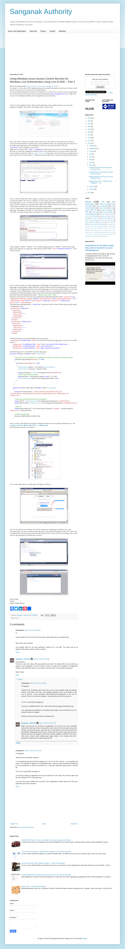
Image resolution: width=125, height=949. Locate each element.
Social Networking (91, 214)
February (92, 186)
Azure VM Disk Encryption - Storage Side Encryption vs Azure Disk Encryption (46, 852)
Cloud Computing (105, 204)
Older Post (74, 824)
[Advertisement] (62, 53)
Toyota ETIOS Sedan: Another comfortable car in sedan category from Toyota (46, 840)
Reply (17, 652)
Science (87, 222)
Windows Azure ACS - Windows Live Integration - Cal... (100, 182)
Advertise (62, 31)
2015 (89, 135)
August (91, 151)
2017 (89, 132)
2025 (89, 118)
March (91, 165)
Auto (111, 218)
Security (110, 214)
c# (111, 208)
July (90, 154)
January (92, 189)
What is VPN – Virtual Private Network (33, 886)
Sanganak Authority (41, 12)
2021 (89, 124)
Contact (52, 31)
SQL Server (102, 214)
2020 (89, 126)
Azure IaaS (103, 208)
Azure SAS (101, 222)
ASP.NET (105, 218)
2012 (89, 143)
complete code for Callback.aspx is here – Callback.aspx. (29, 425)
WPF (86, 212)
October (92, 145)
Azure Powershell (102, 206)
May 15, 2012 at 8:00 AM (32, 630)
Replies (20, 679)
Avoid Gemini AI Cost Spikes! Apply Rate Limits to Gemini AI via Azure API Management (99, 248)
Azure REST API (91, 210)
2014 (89, 137)
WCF (93, 222)
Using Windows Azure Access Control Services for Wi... (101, 173)
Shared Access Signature (106, 234)
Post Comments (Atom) (26, 827)
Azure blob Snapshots (97, 228)
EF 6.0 (107, 228)
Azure (17, 618)
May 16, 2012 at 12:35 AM (33, 750)
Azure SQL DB (111, 222)
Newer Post (14, 824)
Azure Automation (107, 210)
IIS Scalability (95, 232)
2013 (89, 140)
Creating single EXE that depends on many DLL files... (100, 168)
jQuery (104, 236)
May (90, 159)
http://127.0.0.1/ (40, 153)
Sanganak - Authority (23, 659)
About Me (33, 31)
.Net (102, 202)
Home (44, 824)
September (93, 148)
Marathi (103, 232)
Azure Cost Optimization (17, 31)
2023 (89, 121)
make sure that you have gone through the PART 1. (43, 86)
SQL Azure (93, 234)
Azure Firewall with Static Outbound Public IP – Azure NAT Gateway (43, 863)
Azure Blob (95, 212)
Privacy (43, 31)
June (91, 157)
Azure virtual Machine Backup (96, 224)
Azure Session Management (97, 226)
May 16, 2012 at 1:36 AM (38, 683)
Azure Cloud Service (106, 220)
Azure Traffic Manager (92, 216)
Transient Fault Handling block (93, 236)
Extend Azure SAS (99, 230)
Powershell (88, 206)
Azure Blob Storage (91, 220)
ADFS (108, 224)
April (90, 162)
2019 (89, 129)
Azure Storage (108, 212)
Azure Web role (95, 218)
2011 (89, 192)
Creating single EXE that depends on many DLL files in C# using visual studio (46, 875)
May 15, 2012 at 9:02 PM (41, 659)
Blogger (84, 938)
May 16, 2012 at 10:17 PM (47, 723)
